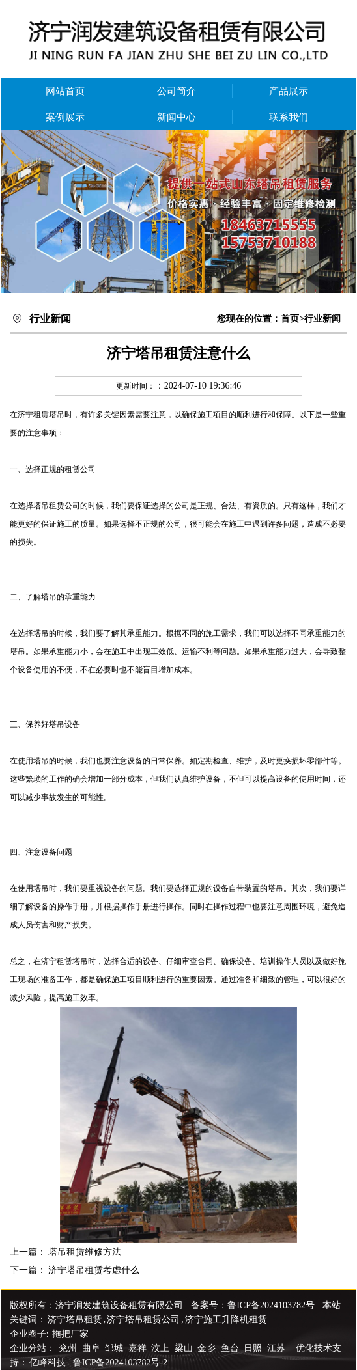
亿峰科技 (47, 1362)
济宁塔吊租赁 (75, 1319)
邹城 (115, 1348)
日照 (254, 1348)
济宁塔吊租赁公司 (143, 1319)
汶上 (161, 1348)
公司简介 (176, 91)
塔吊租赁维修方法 (84, 1252)
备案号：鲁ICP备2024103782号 (253, 1305)
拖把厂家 (70, 1334)
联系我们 (288, 117)
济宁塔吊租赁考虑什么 (93, 1270)
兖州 (69, 1348)
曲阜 (92, 1348)
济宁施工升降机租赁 (226, 1319)
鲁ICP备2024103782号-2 (120, 1362)
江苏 (277, 1348)
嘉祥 (138, 1348)
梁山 (185, 1348)
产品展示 (288, 91)
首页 (290, 318)
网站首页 (65, 91)
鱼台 (231, 1348)
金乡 (207, 1348)
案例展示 (65, 117)
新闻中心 (176, 117)
